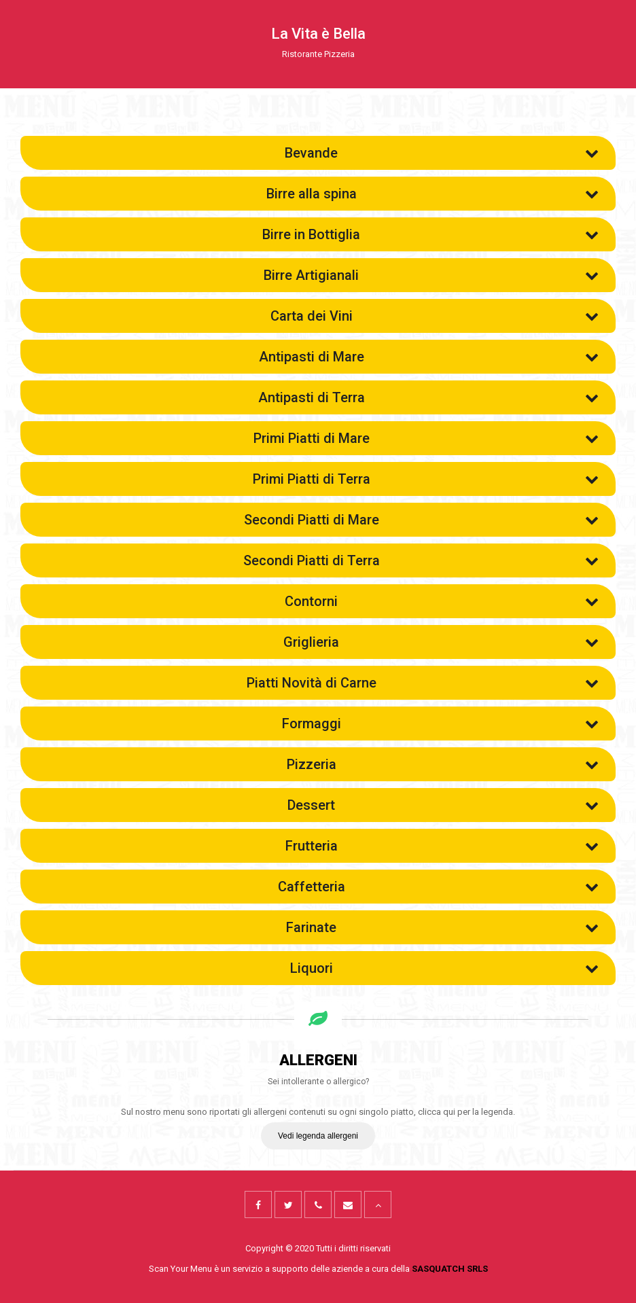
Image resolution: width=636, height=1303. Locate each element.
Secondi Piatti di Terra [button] (421, 559)
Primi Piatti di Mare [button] (426, 437)
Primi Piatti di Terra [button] (426, 478)
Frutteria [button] (442, 845)
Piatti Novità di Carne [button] (423, 682)
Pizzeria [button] (443, 763)
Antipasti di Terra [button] (428, 396)
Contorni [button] (442, 600)
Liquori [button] (444, 967)
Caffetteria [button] (438, 886)
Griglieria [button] (441, 641)
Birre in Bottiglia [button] (430, 233)
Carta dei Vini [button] (434, 315)
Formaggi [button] (440, 723)
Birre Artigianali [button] (431, 274)
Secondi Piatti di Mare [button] (421, 519)
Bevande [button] (442, 152)
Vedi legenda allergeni (318, 1136)
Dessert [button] (443, 804)
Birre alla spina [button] (432, 193)
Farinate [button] (442, 926)
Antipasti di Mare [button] (429, 356)
